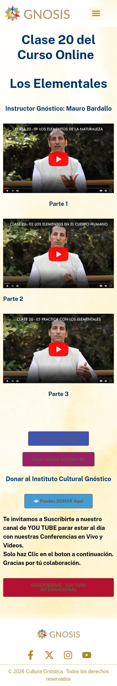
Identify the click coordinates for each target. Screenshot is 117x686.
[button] (96, 13)
